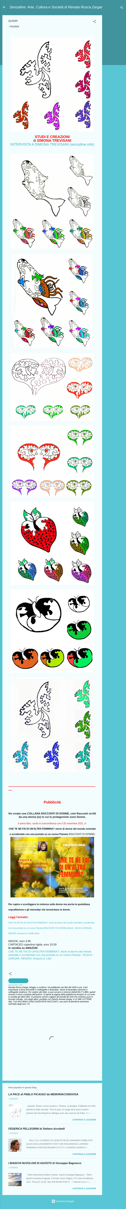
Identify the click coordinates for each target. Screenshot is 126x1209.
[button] (94, 22)
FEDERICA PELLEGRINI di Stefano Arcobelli (36, 1128)
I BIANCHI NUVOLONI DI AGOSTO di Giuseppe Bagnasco (44, 1163)
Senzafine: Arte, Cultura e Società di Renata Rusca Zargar (56, 7)
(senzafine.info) (82, 144)
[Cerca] (122, 8)
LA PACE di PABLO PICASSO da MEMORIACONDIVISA (43, 1094)
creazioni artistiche (18, 981)
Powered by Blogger (63, 1201)
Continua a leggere (84, 1119)
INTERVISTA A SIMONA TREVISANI (39, 144)
